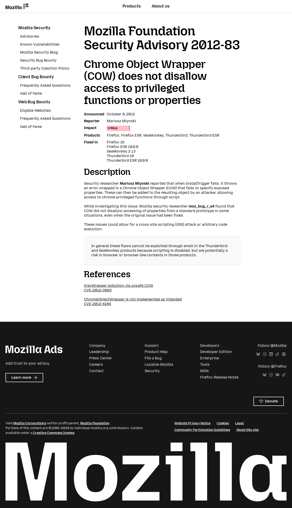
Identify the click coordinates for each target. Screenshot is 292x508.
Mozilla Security (34, 27)
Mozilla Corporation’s (29, 423)
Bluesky (258, 354)
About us (160, 6)
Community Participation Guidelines (202, 430)
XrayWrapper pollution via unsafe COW (118, 285)
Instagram (264, 354)
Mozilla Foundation (94, 423)
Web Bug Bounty (34, 101)
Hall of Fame (31, 93)
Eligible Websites (35, 110)
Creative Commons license (53, 433)
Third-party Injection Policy (44, 68)
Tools (205, 364)
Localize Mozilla (159, 364)
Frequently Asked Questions (45, 85)
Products (132, 6)
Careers (96, 364)
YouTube (277, 375)
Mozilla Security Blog (39, 52)
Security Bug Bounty (38, 60)
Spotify (284, 354)
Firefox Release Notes (219, 377)
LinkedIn (271, 354)
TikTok (277, 354)
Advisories (29, 36)
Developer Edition (216, 352)
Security (152, 371)
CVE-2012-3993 (98, 290)
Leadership (99, 352)
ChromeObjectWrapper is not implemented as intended (133, 299)
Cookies (223, 423)
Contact (96, 371)
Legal (239, 423)
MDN (204, 371)
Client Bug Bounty (36, 76)
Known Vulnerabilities (40, 44)
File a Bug (153, 358)
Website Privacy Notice (192, 423)
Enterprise (209, 358)
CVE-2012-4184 (97, 304)
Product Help (156, 352)
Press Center (100, 358)
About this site (247, 430)
